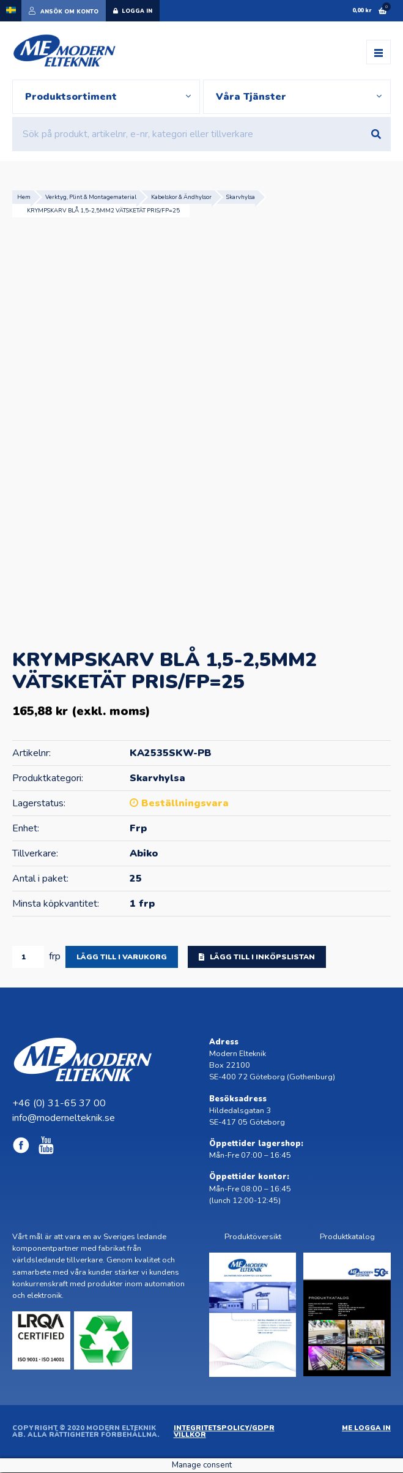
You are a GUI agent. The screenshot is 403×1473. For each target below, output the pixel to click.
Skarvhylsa (240, 197)
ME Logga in (366, 1428)
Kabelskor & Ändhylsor (181, 197)
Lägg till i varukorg (121, 957)
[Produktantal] (28, 957)
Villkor (190, 1435)
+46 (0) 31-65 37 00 (59, 1104)
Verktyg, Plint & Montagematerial (90, 197)
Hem (24, 197)
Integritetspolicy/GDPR (224, 1428)
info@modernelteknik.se (63, 1118)
